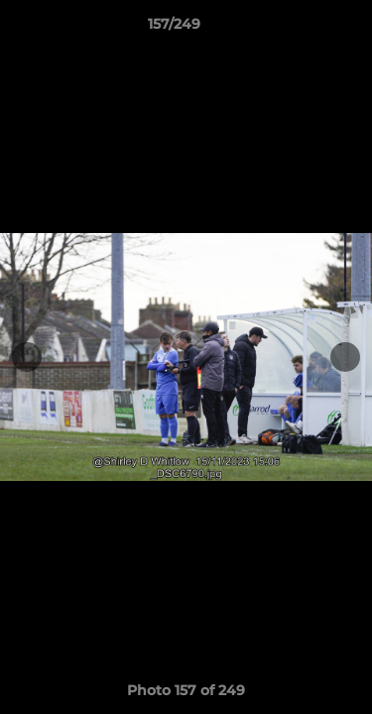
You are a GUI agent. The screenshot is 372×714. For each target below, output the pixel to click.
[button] (300, 29)
